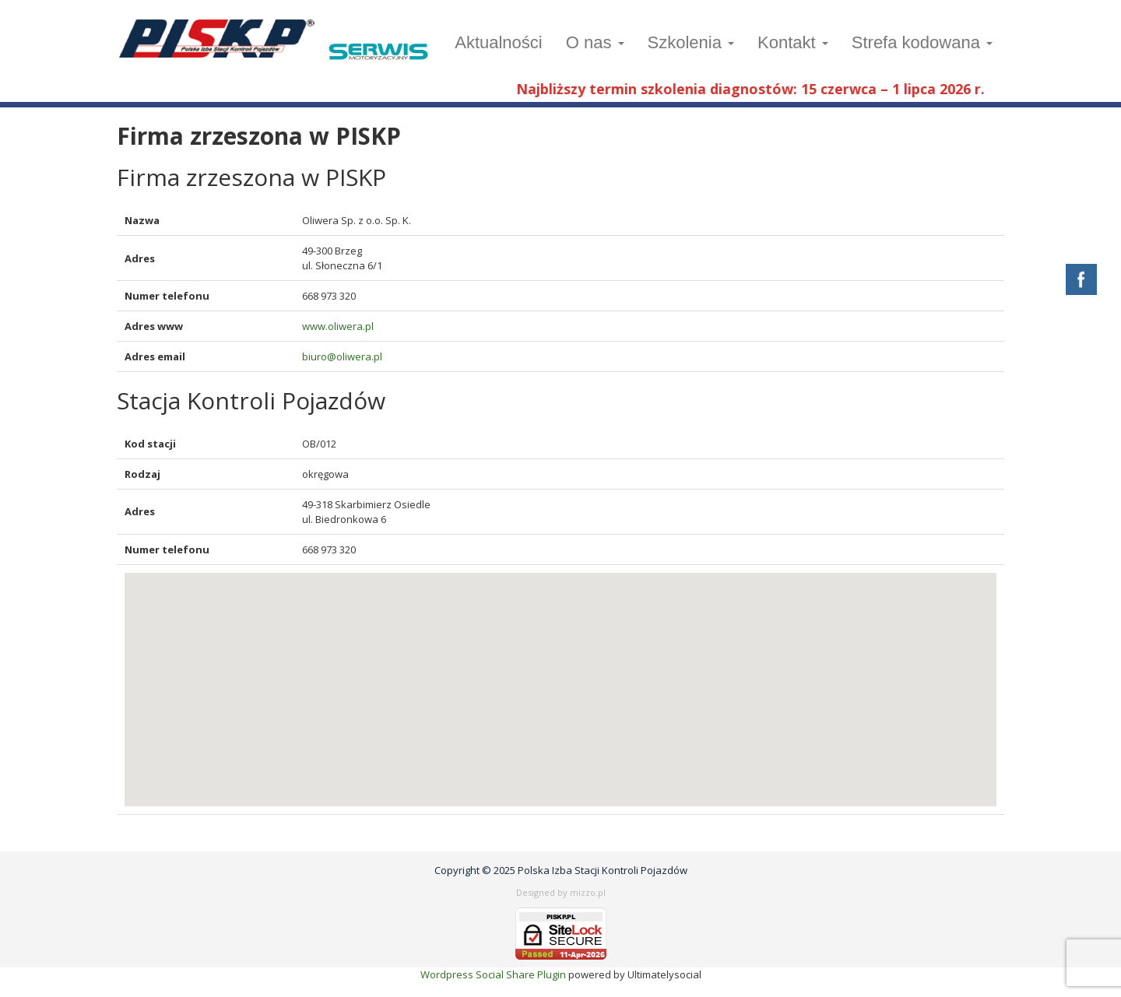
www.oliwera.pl (338, 326)
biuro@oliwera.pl (342, 356)
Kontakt (792, 42)
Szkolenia (691, 42)
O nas (595, 42)
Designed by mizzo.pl (561, 892)
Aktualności (499, 42)
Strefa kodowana (922, 42)
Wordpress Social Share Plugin (494, 974)
